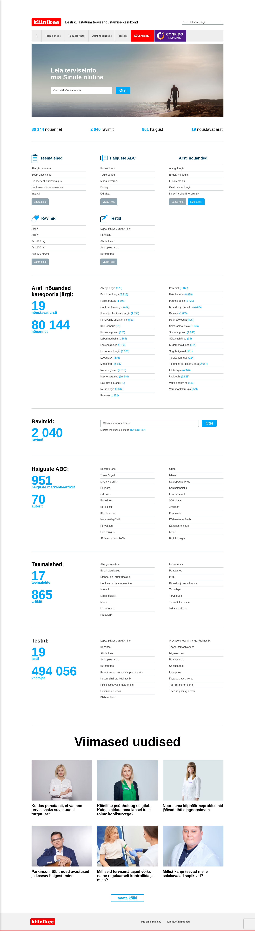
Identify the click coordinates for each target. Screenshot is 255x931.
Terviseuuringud (181, 357)
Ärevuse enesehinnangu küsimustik (189, 640)
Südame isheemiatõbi (112, 538)
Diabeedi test (107, 697)
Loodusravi (110, 357)
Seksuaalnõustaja (184, 326)
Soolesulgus (107, 532)
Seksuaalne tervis (110, 691)
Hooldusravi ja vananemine (47, 187)
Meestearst (111, 363)
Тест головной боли (181, 684)
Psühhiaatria (181, 294)
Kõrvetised (106, 525)
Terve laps (175, 589)
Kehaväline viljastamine (117, 319)
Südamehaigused (182, 345)
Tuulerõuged (107, 174)
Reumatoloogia (181, 319)
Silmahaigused (182, 332)
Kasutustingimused (178, 921)
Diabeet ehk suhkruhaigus (47, 181)
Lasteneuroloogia (114, 351)
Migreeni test (176, 653)
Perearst (178, 288)
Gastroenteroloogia (180, 187)
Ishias (172, 475)
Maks (103, 602)
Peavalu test (176, 659)
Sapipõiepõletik (178, 488)
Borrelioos (106, 500)
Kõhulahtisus (107, 513)
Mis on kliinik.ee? (151, 921)
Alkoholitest (107, 241)
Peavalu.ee (175, 570)
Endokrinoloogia (178, 174)
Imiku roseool (177, 494)
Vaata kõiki (40, 201)
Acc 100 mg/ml (40, 254)
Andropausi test (109, 247)
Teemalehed (52, 35)
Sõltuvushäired (180, 338)
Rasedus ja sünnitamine (183, 583)
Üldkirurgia (180, 370)
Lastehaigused (113, 345)
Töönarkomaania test (181, 647)
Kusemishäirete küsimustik (115, 678)
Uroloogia (179, 376)
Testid (122, 35)
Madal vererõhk (109, 181)
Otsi (221, 22)
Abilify (35, 228)
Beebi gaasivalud (41, 174)
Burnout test (107, 254)
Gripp (172, 469)
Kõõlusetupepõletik (180, 519)
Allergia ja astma (41, 168)
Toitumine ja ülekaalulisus (188, 363)
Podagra (105, 187)
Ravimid (178, 313)
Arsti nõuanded (101, 35)
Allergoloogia (176, 168)
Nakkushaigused (112, 383)
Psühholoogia (181, 300)
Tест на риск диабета (182, 691)
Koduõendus (110, 326)
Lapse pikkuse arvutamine (115, 228)
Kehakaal (105, 234)
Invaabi (36, 193)
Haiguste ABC (76, 35)
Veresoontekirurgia (183, 389)
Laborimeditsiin (113, 338)
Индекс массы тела (181, 678)
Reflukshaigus (177, 538)
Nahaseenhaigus (179, 525)
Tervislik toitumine (179, 602)
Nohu (172, 532)
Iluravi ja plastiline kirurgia (184, 193)
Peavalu (109, 395)
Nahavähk (106, 614)
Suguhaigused (181, 351)
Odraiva (104, 193)
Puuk (172, 577)
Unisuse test (176, 665)
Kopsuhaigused (112, 332)
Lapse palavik (108, 595)
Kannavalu (175, 513)
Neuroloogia (111, 389)
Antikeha (174, 506)
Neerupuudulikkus (179, 481)
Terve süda (175, 595)
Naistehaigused (114, 376)
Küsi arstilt (142, 35)
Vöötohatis (175, 500)
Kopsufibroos (107, 168)
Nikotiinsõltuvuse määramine (117, 684)
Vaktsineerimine (181, 383)
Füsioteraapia (177, 181)
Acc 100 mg (38, 241)
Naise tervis (176, 564)
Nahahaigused (113, 370)
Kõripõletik (106, 506)
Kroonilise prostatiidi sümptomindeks (121, 672)
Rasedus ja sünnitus (185, 307)
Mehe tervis (107, 608)
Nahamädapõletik (110, 519)
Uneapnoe (175, 672)
